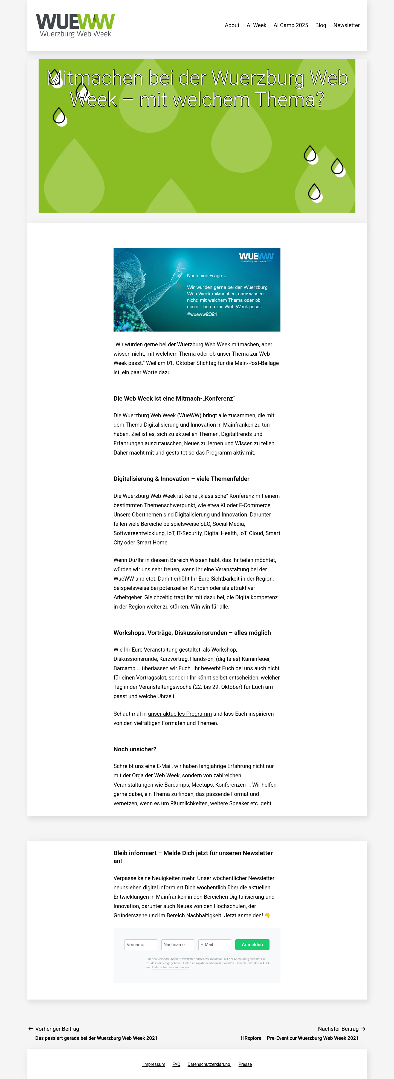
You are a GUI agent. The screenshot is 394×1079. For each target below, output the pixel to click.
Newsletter (347, 25)
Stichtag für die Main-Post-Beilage (237, 363)
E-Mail (164, 766)
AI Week (256, 25)
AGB (265, 963)
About (232, 25)
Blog (320, 25)
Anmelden (252, 944)
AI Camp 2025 (291, 25)
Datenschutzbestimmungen (170, 967)
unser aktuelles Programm (180, 713)
